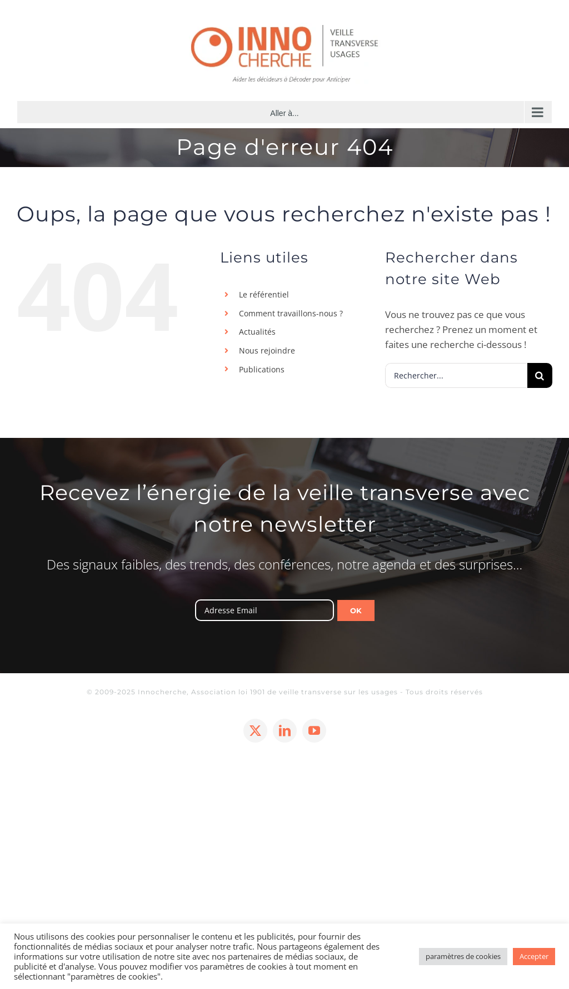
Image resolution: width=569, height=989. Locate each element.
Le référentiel (264, 294)
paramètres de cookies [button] (463, 956)
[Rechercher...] (456, 375)
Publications (261, 369)
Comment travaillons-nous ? (291, 313)
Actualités (257, 331)
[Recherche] (539, 375)
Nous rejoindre (267, 350)
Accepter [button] (534, 956)
